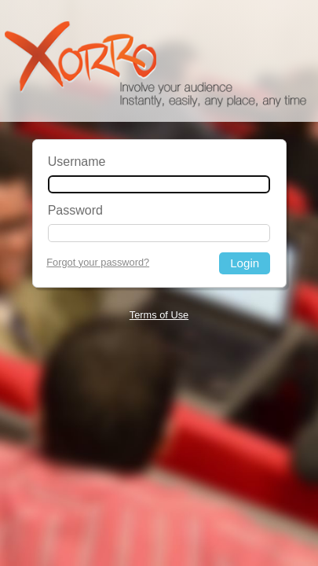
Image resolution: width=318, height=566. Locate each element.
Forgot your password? (97, 262)
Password (75, 210)
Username (77, 161)
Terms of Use (159, 315)
